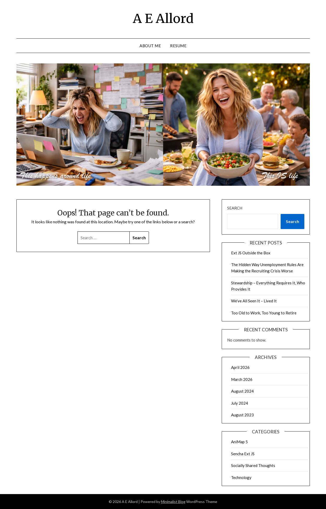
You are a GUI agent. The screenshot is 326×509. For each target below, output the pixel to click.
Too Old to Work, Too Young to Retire (264, 312)
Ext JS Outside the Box (250, 252)
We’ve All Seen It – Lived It (254, 300)
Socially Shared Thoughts (253, 465)
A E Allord (163, 18)
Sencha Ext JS (243, 453)
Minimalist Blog (173, 501)
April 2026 (240, 367)
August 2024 (242, 391)
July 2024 (239, 403)
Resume (178, 45)
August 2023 (242, 414)
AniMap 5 (239, 441)
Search (234, 208)
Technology (241, 477)
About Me (150, 45)
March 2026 (241, 379)
